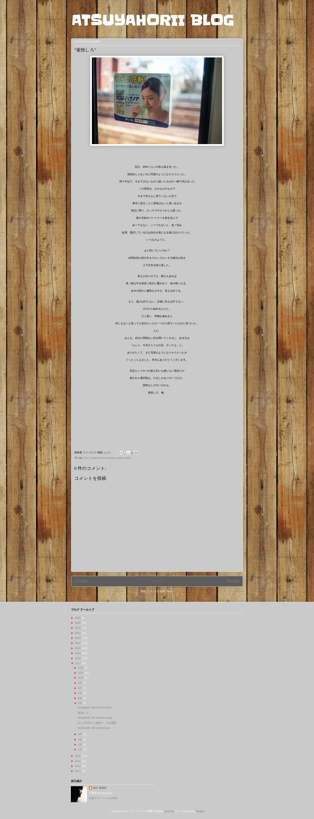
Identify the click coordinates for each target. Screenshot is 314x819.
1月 (80, 749)
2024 (78, 627)
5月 (80, 703)
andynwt (169, 811)
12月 (81, 667)
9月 (80, 683)
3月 (80, 739)
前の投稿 (233, 581)
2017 (86, 457)
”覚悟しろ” (83, 712)
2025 (78, 622)
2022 (78, 637)
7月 (80, 693)
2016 (78, 755)
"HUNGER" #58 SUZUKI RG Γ (95, 707)
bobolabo (110, 457)
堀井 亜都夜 (100, 787)
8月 (80, 688)
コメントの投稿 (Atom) (160, 591)
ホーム (157, 581)
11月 (81, 672)
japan (120, 457)
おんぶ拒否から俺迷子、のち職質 (96, 722)
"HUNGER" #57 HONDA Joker (95, 717)
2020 (78, 648)
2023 (78, 632)
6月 (80, 698)
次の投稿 (80, 581)
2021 (78, 642)
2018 (78, 658)
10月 (81, 677)
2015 (78, 761)
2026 (78, 617)
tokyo (128, 457)
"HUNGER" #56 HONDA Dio (93, 728)
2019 (78, 653)
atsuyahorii (97, 457)
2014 (78, 766)
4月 (80, 734)
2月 (80, 744)
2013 (78, 771)
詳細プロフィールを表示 (103, 798)
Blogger (200, 811)
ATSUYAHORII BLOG (152, 20)
